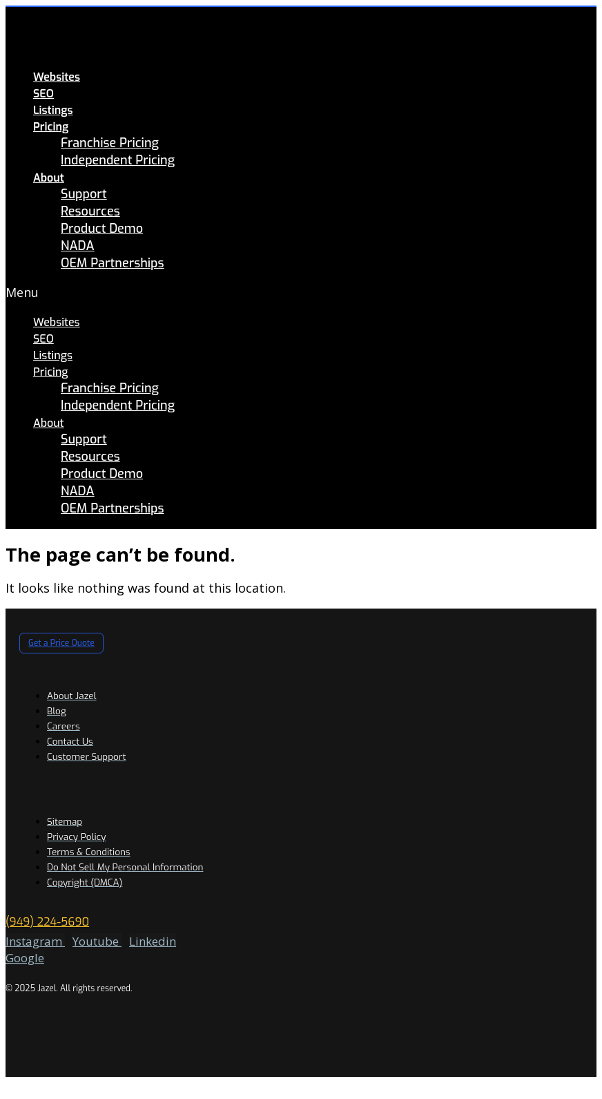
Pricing (50, 127)
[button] (241, 292)
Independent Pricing (118, 160)
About (48, 178)
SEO (43, 93)
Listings (53, 110)
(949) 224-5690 (47, 922)
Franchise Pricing (110, 143)
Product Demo (102, 228)
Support (84, 194)
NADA (78, 246)
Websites (56, 77)
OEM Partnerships (112, 263)
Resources (90, 211)
